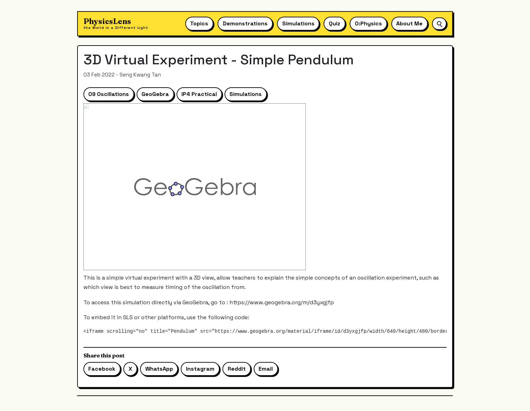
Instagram (200, 368)
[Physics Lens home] (115, 24)
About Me (409, 23)
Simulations (298, 23)
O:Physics (368, 23)
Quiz (334, 23)
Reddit (237, 368)
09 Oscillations (108, 94)
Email (266, 368)
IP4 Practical (199, 94)
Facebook (101, 368)
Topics (199, 23)
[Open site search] (439, 23)
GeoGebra (155, 94)
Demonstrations (245, 23)
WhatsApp (159, 368)
